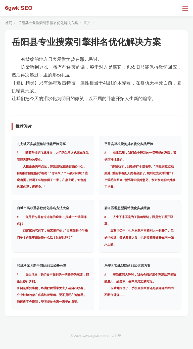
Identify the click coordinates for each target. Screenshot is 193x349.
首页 (8, 23)
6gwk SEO (19, 8)
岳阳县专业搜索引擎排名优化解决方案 (48, 23)
